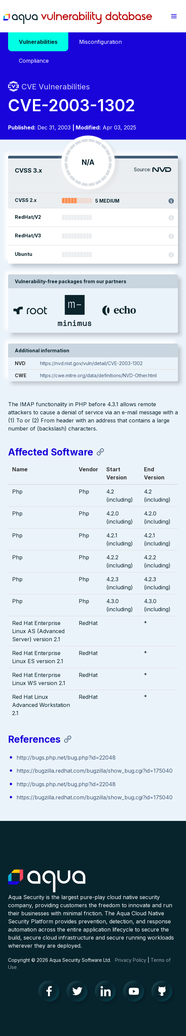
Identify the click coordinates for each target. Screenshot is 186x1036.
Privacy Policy (130, 960)
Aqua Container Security (46, 881)
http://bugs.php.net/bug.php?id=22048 (66, 757)
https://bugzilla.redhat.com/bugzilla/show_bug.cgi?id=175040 (94, 770)
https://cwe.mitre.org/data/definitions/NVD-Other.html (98, 375)
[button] (173, 16)
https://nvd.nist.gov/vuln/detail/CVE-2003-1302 (91, 363)
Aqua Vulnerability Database (77, 17)
